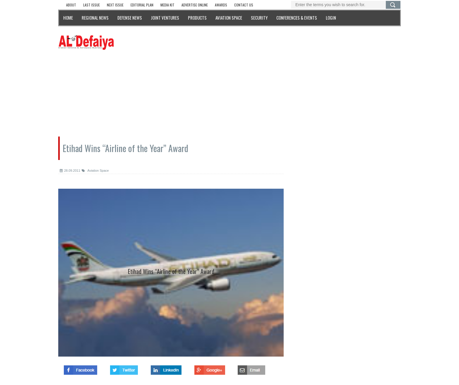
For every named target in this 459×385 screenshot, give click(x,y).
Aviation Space (95, 170)
